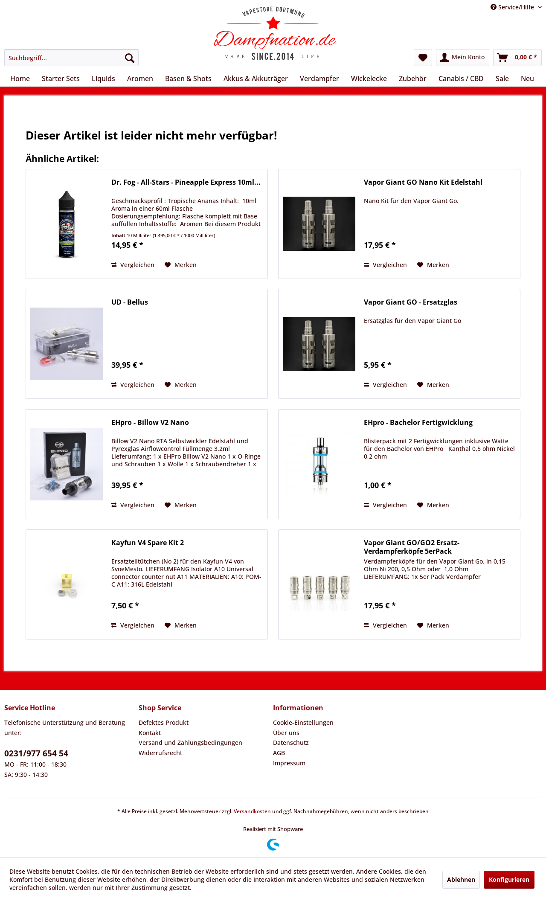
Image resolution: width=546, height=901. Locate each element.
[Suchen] (130, 57)
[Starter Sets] (61, 78)
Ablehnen (461, 879)
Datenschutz (291, 742)
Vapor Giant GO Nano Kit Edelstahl (423, 182)
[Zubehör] (413, 78)
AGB (279, 753)
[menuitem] (71, 57)
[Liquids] (103, 78)
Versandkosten (252, 811)
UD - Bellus (129, 302)
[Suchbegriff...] (71, 57)
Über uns (286, 733)
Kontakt (150, 733)
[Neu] (527, 78)
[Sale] (502, 78)
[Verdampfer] (319, 78)
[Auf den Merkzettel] (181, 265)
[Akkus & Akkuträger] (256, 78)
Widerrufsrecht (160, 753)
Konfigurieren (509, 879)
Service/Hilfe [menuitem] (513, 7)
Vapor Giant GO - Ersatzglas (410, 302)
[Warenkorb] (517, 57)
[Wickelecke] (369, 78)
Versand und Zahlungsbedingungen (190, 742)
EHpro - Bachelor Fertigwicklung (418, 422)
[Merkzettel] (423, 57)
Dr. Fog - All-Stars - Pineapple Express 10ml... (186, 182)
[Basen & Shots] (188, 78)
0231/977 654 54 (36, 753)
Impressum (289, 763)
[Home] (20, 78)
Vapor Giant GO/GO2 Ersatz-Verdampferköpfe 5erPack (411, 546)
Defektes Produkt (164, 722)
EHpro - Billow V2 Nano (150, 422)
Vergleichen (132, 265)
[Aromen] (140, 78)
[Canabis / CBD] (461, 78)
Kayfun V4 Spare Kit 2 (147, 542)
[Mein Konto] (462, 57)
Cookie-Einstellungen (303, 722)
